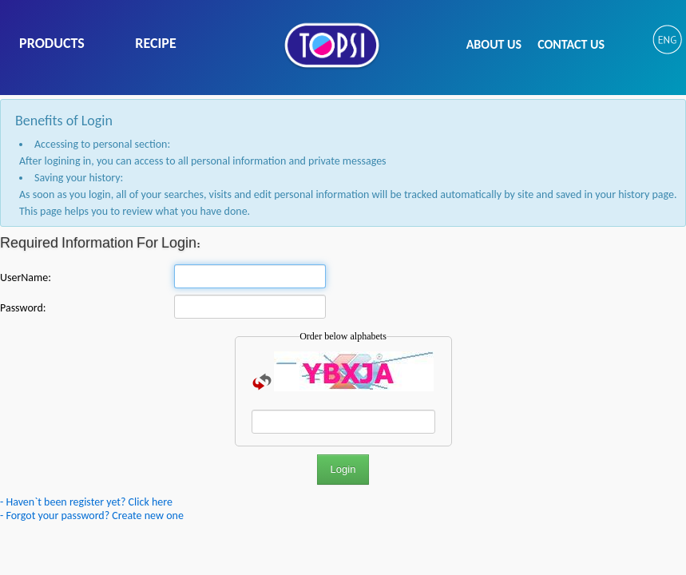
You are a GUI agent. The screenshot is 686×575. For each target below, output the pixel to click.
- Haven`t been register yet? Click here (86, 502)
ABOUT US (493, 44)
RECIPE (155, 43)
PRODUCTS (52, 43)
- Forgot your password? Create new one (92, 515)
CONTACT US (571, 44)
